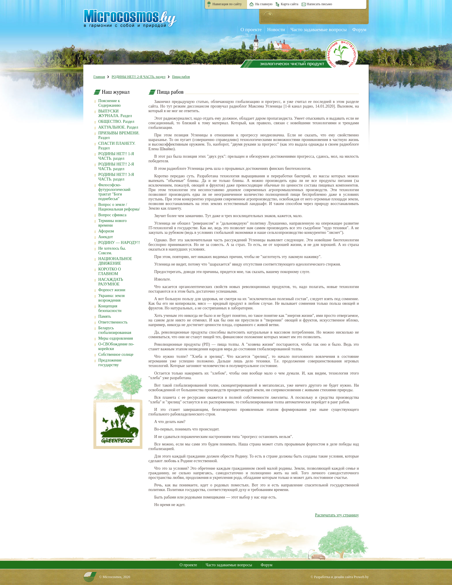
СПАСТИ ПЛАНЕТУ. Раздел (116, 145)
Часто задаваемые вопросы (318, 29)
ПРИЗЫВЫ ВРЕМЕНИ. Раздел (119, 135)
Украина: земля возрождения (111, 298)
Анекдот (105, 237)
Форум (359, 29)
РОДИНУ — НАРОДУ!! (119, 242)
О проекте (250, 29)
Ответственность (112, 322)
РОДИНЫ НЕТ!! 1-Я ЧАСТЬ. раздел (116, 156)
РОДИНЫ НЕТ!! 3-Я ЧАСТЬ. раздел (116, 176)
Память (104, 316)
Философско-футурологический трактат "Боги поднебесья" (114, 192)
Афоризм (106, 231)
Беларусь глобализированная (114, 330)
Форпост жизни (111, 290)
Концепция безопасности (109, 308)
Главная (99, 77)
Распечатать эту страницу (337, 515)
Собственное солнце (115, 354)
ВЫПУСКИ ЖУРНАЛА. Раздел (115, 113)
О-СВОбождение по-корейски (116, 346)
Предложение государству (110, 362)
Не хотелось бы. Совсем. (112, 250)
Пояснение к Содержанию (109, 103)
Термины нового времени (112, 223)
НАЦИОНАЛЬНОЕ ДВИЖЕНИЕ (115, 261)
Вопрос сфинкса (112, 215)
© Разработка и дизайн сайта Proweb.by (339, 577)
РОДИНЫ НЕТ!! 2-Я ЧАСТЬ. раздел (138, 77)
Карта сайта (289, 4)
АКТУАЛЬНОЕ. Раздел (118, 127)
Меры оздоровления (115, 338)
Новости (276, 29)
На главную (263, 4)
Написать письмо (319, 4)
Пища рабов (181, 77)
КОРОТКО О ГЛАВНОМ (109, 271)
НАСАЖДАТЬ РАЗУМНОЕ (110, 281)
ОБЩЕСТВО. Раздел (116, 121)
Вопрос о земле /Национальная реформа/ (119, 206)
